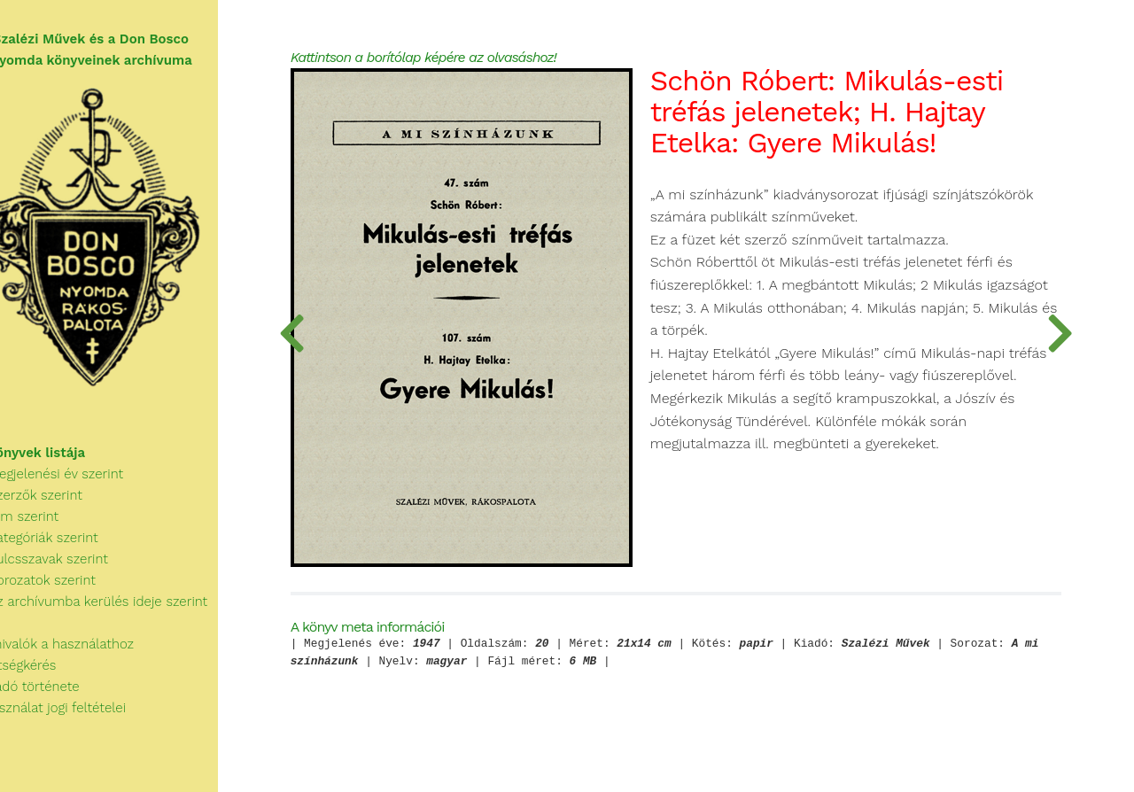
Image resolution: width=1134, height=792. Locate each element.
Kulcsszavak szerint (72, 574)
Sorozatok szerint (66, 595)
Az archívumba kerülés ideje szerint (122, 617)
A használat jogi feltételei (81, 723)
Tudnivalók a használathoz (85, 659)
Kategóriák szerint (67, 553)
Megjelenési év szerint (80, 489)
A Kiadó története (58, 702)
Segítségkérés (46, 680)
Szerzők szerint (59, 510)
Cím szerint (48, 532)
